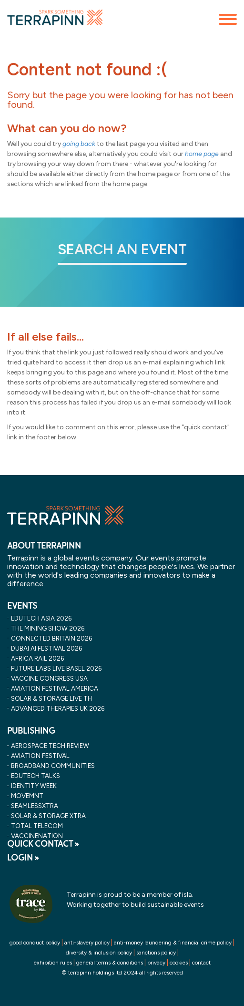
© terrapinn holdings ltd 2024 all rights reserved (122, 972)
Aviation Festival (40, 755)
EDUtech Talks (35, 775)
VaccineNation (37, 836)
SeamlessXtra (34, 805)
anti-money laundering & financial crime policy (173, 942)
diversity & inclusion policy (99, 952)
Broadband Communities (53, 765)
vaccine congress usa (49, 678)
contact (201, 962)
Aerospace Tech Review (50, 745)
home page (202, 154)
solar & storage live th (51, 698)
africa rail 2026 (37, 658)
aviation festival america (54, 688)
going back (78, 144)
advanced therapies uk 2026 (57, 708)
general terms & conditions (109, 962)
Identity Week (34, 785)
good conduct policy (35, 942)
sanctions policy (156, 952)
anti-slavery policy (87, 942)
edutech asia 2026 (41, 618)
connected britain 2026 (51, 638)
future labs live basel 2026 (56, 668)
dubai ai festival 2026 (46, 648)
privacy (156, 962)
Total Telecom (37, 826)
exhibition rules (53, 962)
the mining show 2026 (47, 628)
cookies (179, 962)
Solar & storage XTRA (48, 815)
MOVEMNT (27, 795)
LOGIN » (23, 857)
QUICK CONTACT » (43, 844)
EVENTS (22, 606)
